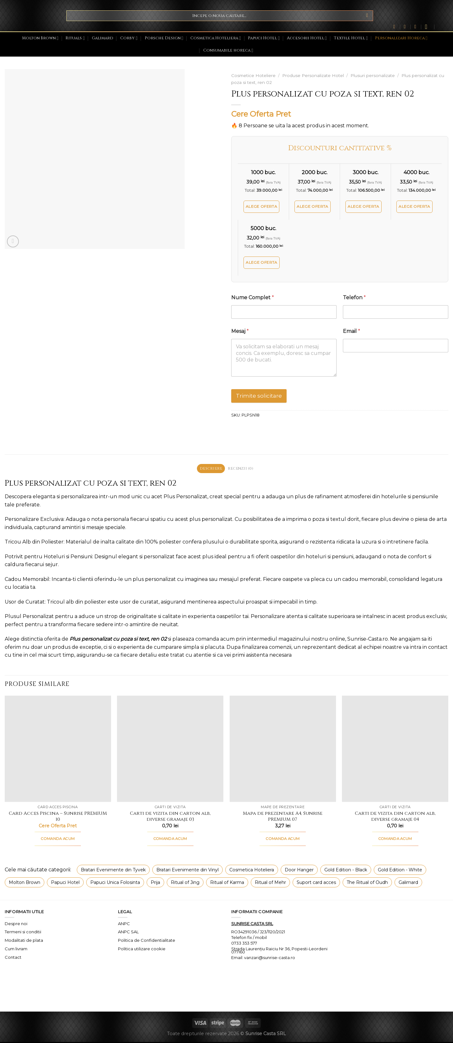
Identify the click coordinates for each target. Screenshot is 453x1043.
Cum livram (16, 949)
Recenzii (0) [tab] (241, 469)
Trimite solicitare (259, 396)
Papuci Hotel (264, 38)
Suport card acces (316, 883)
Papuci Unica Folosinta (115, 883)
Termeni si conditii (23, 932)
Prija (155, 883)
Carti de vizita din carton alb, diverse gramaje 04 (395, 817)
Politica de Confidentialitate (146, 941)
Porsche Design (164, 38)
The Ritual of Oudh (367, 883)
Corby (128, 38)
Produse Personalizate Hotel (313, 75)
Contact (13, 958)
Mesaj (240, 331)
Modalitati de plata (24, 941)
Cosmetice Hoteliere (253, 75)
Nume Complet (252, 298)
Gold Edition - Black (345, 870)
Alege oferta (261, 206)
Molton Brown (40, 38)
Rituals (75, 38)
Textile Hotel (351, 38)
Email (351, 331)
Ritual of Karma (227, 883)
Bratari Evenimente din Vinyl (187, 870)
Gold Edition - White (400, 870)
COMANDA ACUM (58, 839)
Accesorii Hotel (307, 38)
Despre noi (16, 924)
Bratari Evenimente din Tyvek (113, 870)
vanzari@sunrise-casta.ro (269, 958)
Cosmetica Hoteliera (215, 38)
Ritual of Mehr (270, 883)
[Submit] (367, 15)
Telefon (354, 298)
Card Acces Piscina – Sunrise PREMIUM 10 (58, 817)
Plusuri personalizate (372, 75)
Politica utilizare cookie (141, 949)
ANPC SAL (128, 932)
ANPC (124, 924)
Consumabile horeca (228, 50)
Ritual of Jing (185, 883)
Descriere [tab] (210, 469)
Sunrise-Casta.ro (367, 640)
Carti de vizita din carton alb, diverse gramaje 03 (170, 817)
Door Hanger (299, 870)
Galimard (102, 38)
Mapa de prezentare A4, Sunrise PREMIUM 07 (282, 817)
